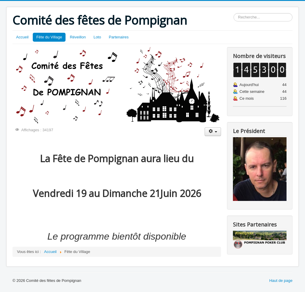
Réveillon (77, 37)
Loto (97, 37)
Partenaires (118, 37)
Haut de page (280, 280)
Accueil (22, 37)
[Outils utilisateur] (213, 131)
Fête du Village (49, 37)
